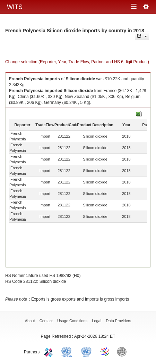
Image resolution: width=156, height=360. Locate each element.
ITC (50, 351)
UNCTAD (68, 351)
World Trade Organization (105, 351)
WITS (15, 6)
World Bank (123, 351)
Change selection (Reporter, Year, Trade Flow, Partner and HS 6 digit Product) (77, 61)
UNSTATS (86, 351)
